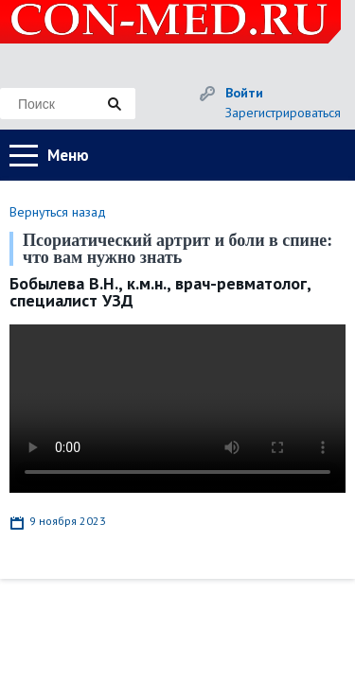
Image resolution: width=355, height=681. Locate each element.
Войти (244, 92)
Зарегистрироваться (283, 112)
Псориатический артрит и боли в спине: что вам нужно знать (177, 249)
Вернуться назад (57, 211)
